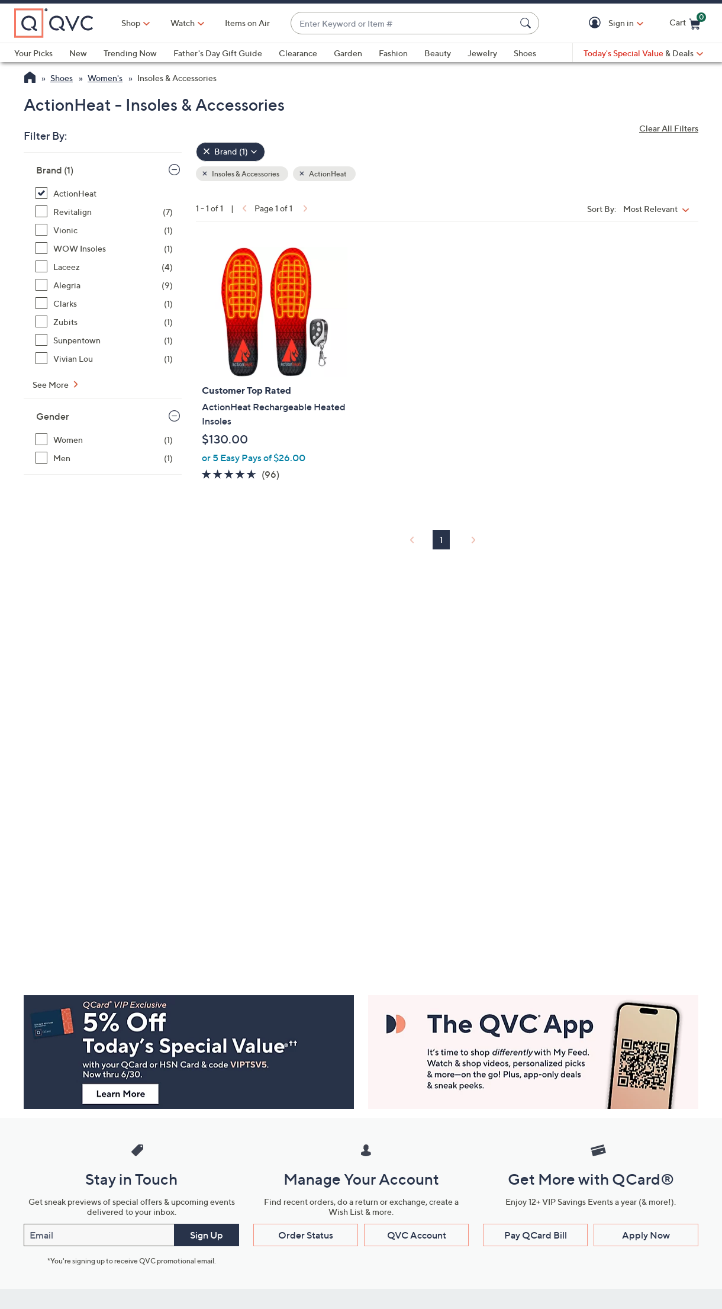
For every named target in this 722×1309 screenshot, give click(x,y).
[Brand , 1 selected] (230, 152)
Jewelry (482, 53)
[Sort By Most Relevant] (659, 208)
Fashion (393, 53)
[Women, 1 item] (104, 439)
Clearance (298, 53)
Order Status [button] (305, 1235)
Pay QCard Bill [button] (535, 1235)
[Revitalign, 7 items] (104, 211)
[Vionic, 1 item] (104, 230)
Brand (54, 170)
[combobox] (403, 23)
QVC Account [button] (416, 1235)
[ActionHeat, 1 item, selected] (104, 193)
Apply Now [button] (646, 1235)
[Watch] (183, 23)
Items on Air (247, 23)
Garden (348, 53)
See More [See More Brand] (51, 384)
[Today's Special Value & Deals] (643, 53)
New (78, 53)
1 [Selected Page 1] (441, 540)
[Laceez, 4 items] (104, 266)
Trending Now (130, 53)
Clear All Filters (668, 128)
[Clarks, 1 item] (104, 303)
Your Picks (33, 53)
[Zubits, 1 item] (104, 322)
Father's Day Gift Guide (217, 53)
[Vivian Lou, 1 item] (104, 358)
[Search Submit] (527, 23)
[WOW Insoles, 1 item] (104, 248)
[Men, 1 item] (104, 458)
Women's (105, 78)
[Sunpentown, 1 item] (104, 340)
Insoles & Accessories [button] (245, 173)
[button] (597, 23)
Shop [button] (130, 23)
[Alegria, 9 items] (104, 285)
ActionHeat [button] (327, 173)
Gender (52, 416)
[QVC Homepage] (30, 79)
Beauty (437, 53)
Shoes (525, 53)
